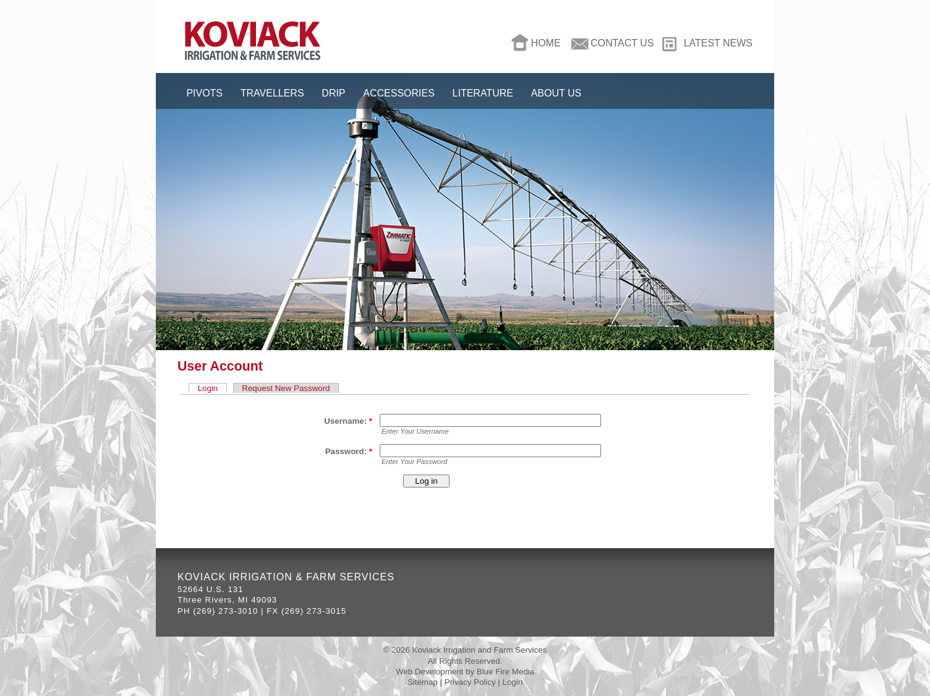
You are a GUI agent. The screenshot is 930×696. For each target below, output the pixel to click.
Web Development (429, 671)
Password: (348, 451)
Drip (333, 93)
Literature (483, 93)
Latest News (718, 43)
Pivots (204, 93)
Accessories (398, 93)
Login (208, 388)
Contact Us (622, 43)
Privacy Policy (470, 682)
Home (546, 43)
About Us (556, 93)
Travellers (272, 93)
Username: (348, 421)
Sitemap (422, 682)
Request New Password (286, 388)
